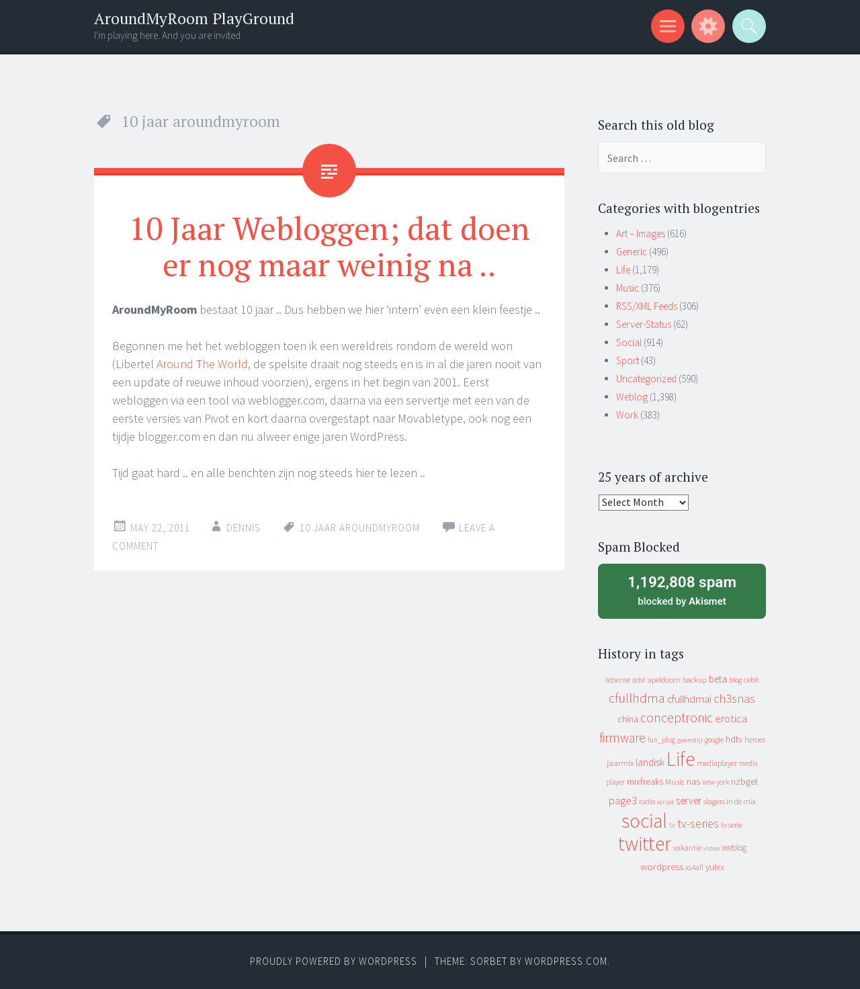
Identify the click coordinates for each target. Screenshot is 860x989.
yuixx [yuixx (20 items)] (714, 867)
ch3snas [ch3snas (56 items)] (734, 698)
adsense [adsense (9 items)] (617, 680)
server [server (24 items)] (688, 800)
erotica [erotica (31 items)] (731, 718)
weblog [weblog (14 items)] (734, 847)
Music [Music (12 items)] (675, 782)
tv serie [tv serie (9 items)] (731, 825)
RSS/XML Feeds (646, 306)
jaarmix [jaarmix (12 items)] (620, 763)
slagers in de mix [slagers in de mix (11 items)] (729, 801)
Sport (627, 360)
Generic (631, 251)
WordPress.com (566, 961)
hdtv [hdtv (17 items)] (734, 739)
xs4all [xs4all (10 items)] (694, 867)
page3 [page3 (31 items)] (623, 800)
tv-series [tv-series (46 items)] (698, 823)
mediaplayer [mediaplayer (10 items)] (717, 763)
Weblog (632, 396)
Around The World (202, 364)
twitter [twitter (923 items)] (644, 843)
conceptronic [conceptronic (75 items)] (676, 718)
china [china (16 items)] (627, 719)
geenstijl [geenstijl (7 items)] (690, 740)
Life (623, 269)
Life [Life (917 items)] (680, 758)
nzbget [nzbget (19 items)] (744, 781)
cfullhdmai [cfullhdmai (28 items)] (689, 699)
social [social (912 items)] (644, 820)
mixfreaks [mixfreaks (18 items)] (645, 781)
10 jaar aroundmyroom (360, 527)
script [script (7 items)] (665, 802)
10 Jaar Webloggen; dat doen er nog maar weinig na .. (329, 246)
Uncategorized (646, 378)
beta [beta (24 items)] (718, 679)
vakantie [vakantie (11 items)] (687, 848)
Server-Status (643, 324)
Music (627, 288)
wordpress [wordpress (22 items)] (661, 866)
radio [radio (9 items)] (647, 801)
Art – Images (640, 233)
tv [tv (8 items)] (672, 825)
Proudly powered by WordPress (333, 961)
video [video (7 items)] (711, 848)
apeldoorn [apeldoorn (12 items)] (664, 680)
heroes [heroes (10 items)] (754, 739)
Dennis (243, 527)
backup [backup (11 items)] (695, 680)
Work (627, 414)
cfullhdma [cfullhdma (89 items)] (637, 697)
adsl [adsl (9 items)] (638, 680)
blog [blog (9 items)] (735, 680)
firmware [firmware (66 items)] (622, 738)
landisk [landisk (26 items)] (650, 762)
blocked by (682, 590)
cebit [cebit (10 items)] (751, 680)
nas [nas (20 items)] (693, 781)
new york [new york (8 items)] (715, 782)
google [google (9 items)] (714, 739)
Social (629, 342)
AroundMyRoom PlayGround (194, 18)
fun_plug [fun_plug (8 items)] (661, 739)
